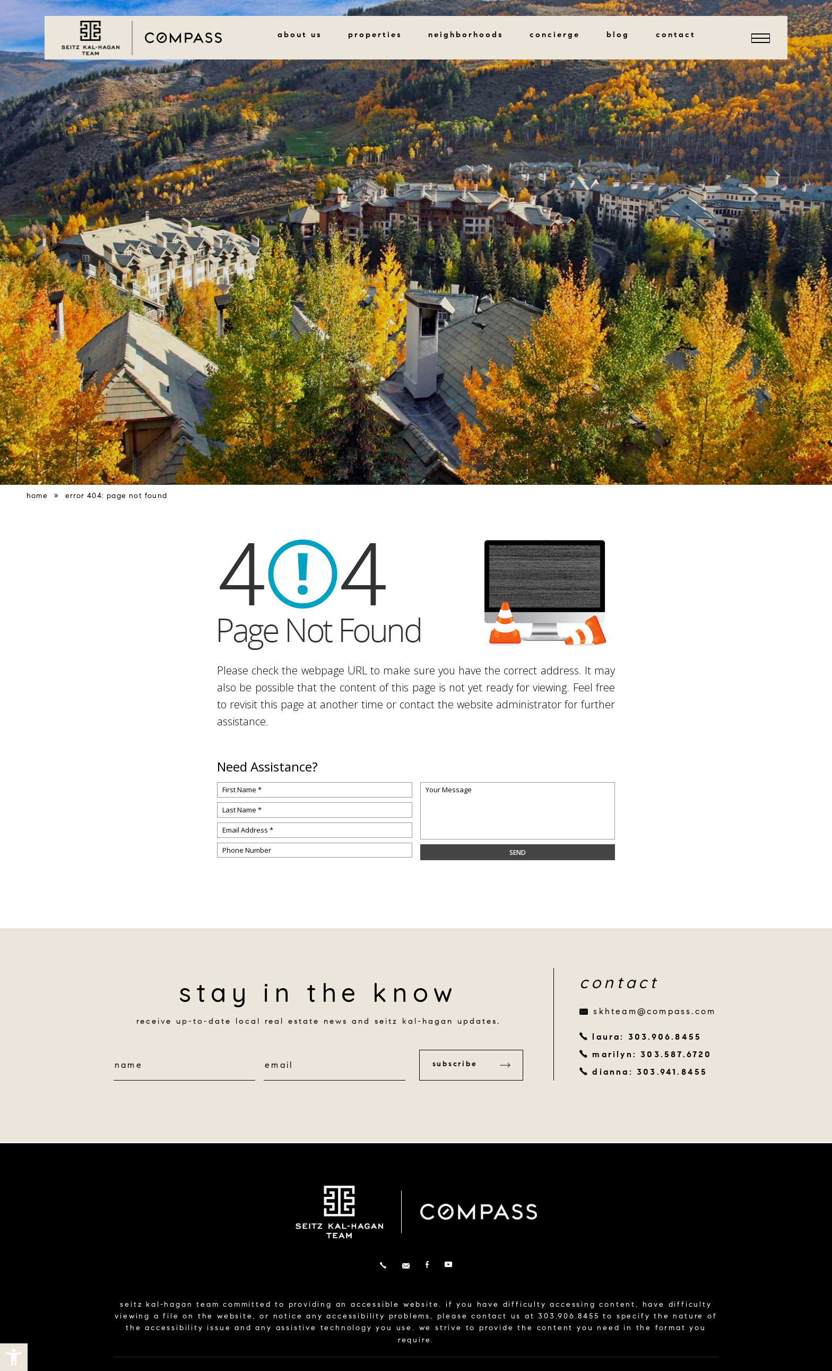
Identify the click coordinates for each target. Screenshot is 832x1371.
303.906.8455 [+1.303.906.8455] (569, 1317)
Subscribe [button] (469, 1064)
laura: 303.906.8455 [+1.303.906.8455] (646, 1037)
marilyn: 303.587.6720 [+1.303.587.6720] (652, 1055)
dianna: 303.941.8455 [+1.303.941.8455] (649, 1072)
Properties (378, 36)
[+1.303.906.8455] (383, 1266)
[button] (14, 1357)
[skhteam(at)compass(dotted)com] (406, 1266)
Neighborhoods (468, 36)
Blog (621, 36)
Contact (679, 36)
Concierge (558, 36)
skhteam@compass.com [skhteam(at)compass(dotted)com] (654, 1012)
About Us (303, 36)
